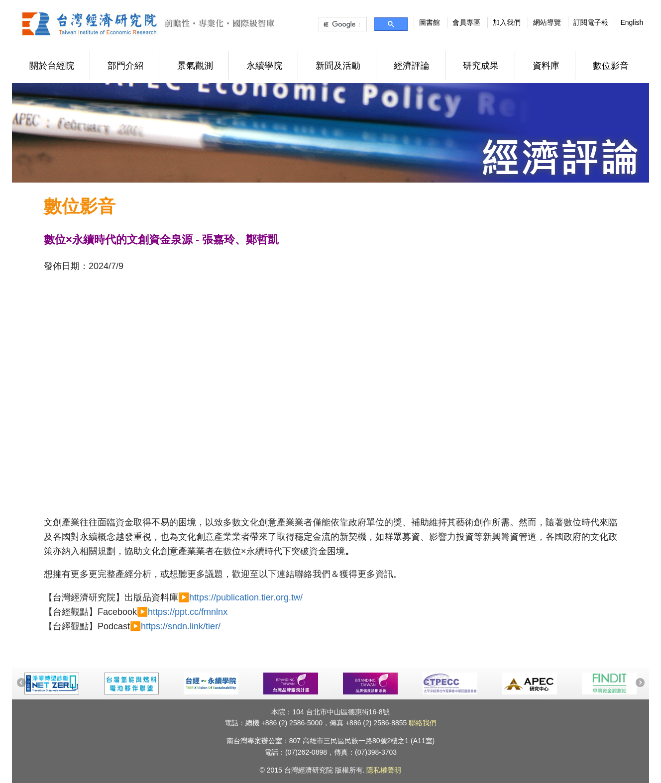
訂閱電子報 (590, 22)
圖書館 (429, 22)
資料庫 (546, 66)
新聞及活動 (338, 66)
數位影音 (611, 66)
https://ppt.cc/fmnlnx (187, 612)
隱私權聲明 (383, 770)
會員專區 (466, 22)
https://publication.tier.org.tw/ (246, 597)
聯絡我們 (423, 723)
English (631, 22)
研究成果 (481, 66)
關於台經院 (51, 66)
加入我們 (507, 22)
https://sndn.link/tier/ (180, 626)
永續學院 (264, 66)
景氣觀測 (195, 66)
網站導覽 (547, 22)
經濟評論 (412, 66)
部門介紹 (125, 66)
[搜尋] (342, 24)
